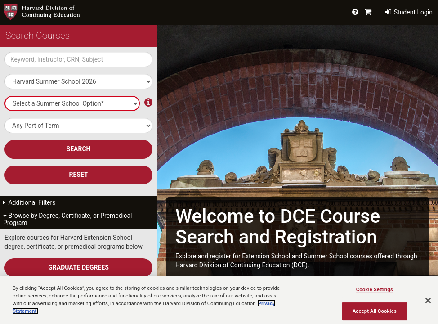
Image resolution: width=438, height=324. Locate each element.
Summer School (326, 256)
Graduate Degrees (78, 267)
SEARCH (79, 149)
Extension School (266, 256)
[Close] (428, 300)
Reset (78, 174)
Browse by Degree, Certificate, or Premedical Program (67, 219)
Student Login (409, 12)
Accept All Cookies (375, 311)
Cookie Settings (374, 289)
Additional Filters (29, 202)
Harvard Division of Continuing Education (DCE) (241, 265)
